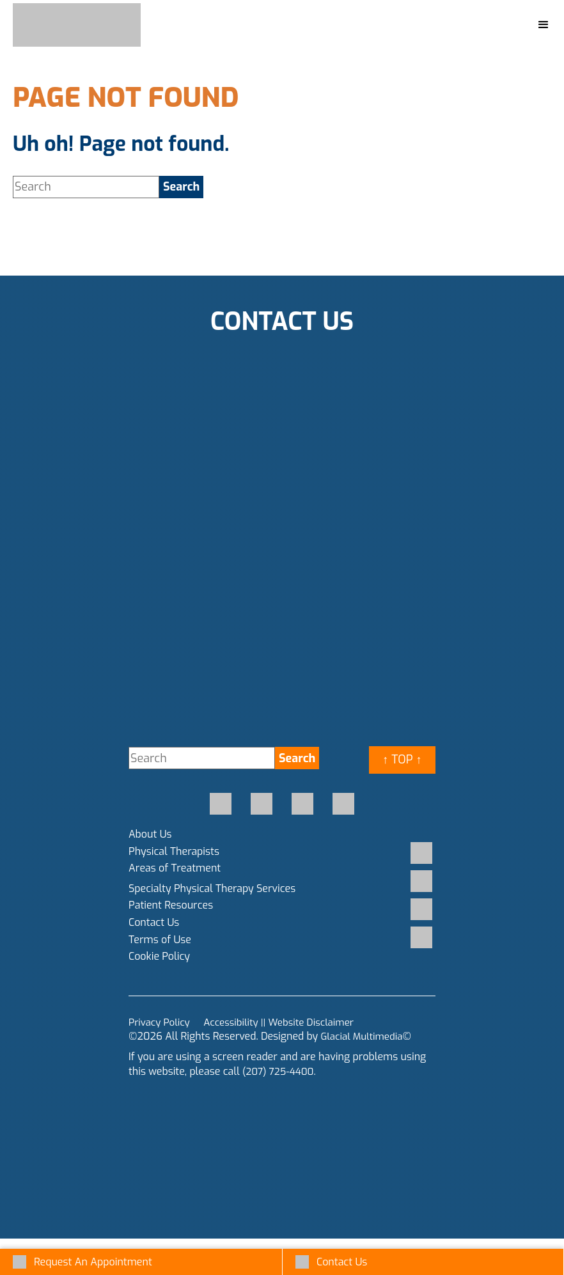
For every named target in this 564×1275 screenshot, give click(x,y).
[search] (181, 187)
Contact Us (154, 922)
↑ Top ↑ (401, 759)
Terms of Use (160, 939)
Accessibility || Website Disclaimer (286, 1022)
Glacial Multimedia (364, 1036)
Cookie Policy (159, 956)
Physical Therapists (174, 851)
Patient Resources (171, 905)
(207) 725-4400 (280, 1071)
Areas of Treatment (175, 868)
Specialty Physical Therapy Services (212, 888)
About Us (150, 834)
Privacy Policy (161, 1022)
